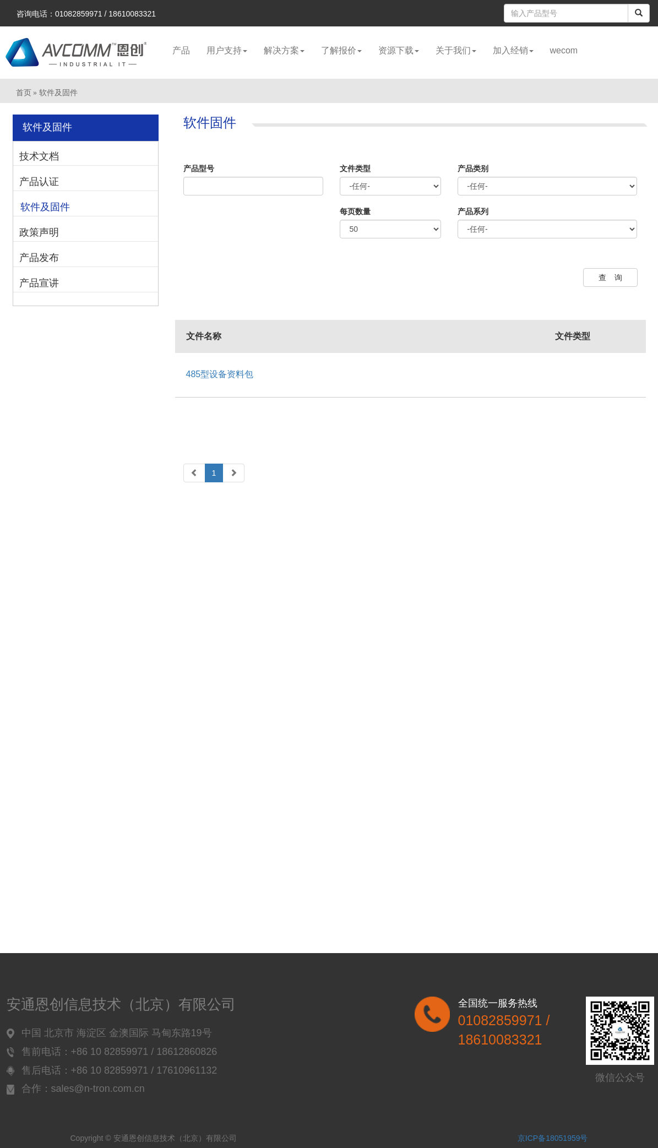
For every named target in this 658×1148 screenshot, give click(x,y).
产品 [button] (181, 50)
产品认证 (39, 181)
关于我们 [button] (456, 50)
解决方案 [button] (284, 50)
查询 (614, 277)
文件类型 (355, 168)
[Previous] (194, 473)
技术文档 (39, 156)
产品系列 (473, 211)
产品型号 (198, 168)
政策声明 (39, 232)
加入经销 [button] (513, 50)
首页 (23, 93)
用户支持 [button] (226, 50)
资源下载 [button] (398, 50)
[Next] (233, 473)
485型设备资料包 (220, 374)
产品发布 (39, 257)
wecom (564, 50)
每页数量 (355, 211)
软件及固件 (45, 207)
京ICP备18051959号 (553, 1138)
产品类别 (473, 168)
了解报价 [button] (341, 50)
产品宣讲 (39, 283)
